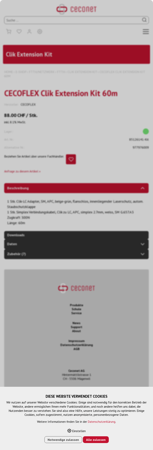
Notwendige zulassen (63, 440)
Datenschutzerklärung (101, 422)
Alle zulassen (96, 440)
